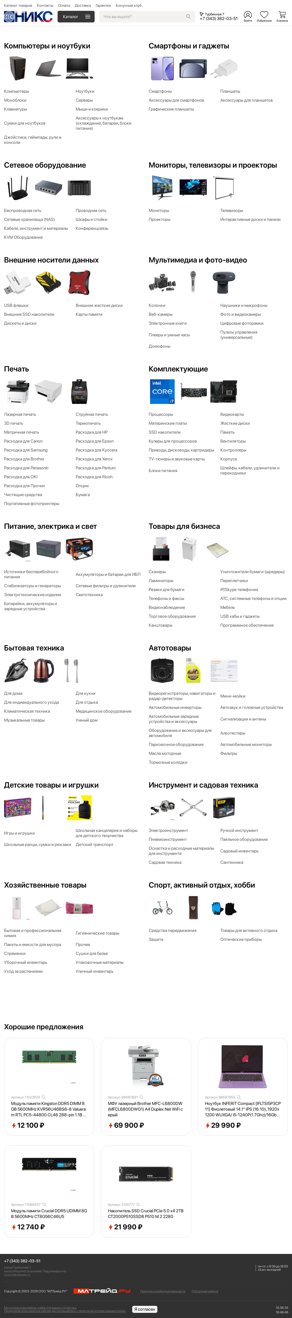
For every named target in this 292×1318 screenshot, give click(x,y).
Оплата (64, 5)
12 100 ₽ (27, 1125)
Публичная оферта (205, 1291)
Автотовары (170, 648)
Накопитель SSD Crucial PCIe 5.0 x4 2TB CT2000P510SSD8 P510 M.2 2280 (146, 1213)
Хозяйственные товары (45, 885)
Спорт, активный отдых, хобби (202, 885)
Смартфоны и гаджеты (189, 45)
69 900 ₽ (126, 1125)
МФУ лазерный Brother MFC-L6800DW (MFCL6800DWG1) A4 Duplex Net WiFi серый (145, 1109)
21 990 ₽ (125, 1227)
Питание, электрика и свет (50, 526)
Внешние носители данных (51, 260)
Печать (16, 369)
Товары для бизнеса (184, 526)
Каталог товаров (18, 5)
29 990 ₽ (223, 1125)
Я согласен (144, 1309)
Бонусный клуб (129, 5)
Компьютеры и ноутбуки (47, 45)
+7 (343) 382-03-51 (22, 1261)
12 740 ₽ (28, 1227)
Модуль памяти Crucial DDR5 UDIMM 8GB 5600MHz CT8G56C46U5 (49, 1213)
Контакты (45, 5)
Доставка (83, 5)
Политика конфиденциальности (162, 1291)
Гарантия (103, 5)
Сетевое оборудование (45, 165)
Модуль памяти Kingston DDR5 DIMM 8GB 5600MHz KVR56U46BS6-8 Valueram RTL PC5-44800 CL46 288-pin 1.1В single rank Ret (48, 1109)
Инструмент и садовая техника (203, 785)
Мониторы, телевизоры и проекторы (213, 165)
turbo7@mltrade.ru (17, 1275)
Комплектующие (178, 369)
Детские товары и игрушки (51, 785)
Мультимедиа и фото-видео (198, 260)
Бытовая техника (34, 648)
